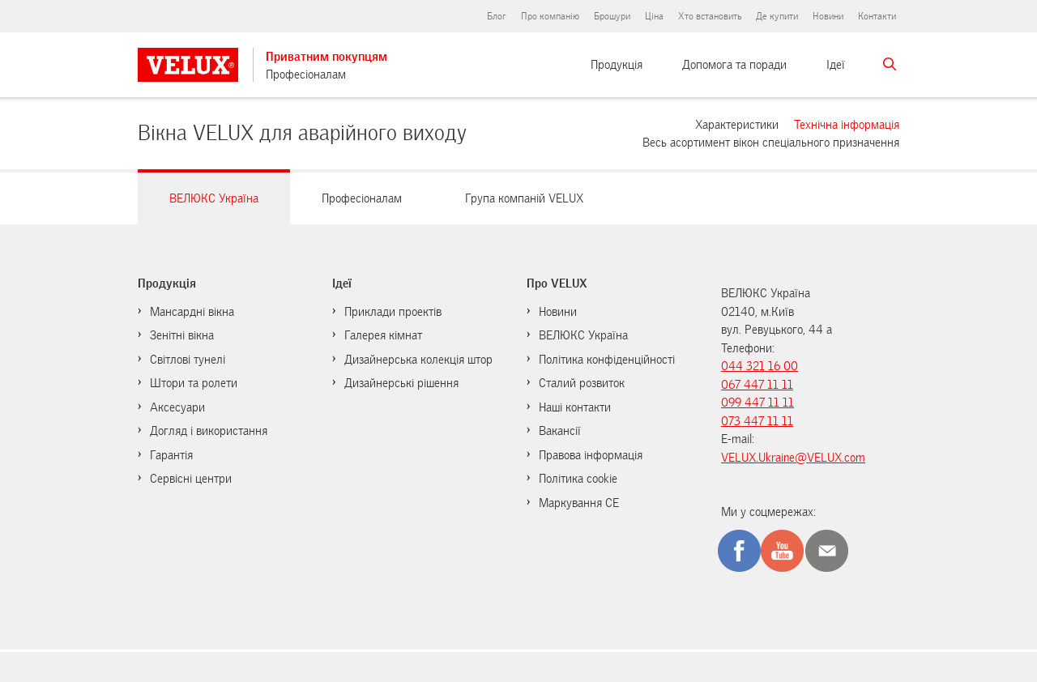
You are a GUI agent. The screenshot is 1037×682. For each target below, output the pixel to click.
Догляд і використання (208, 431)
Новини (828, 16)
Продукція (616, 65)
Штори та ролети (193, 383)
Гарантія (171, 455)
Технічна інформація (846, 124)
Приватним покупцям (326, 56)
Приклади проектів (393, 312)
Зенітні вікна (182, 335)
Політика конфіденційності (607, 359)
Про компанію (550, 16)
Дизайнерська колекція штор (418, 359)
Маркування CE (579, 503)
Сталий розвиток (582, 383)
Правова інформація (590, 455)
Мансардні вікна (192, 312)
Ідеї (835, 65)
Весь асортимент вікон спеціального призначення (770, 141)
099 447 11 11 (757, 402)
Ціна (654, 16)
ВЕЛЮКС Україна (583, 335)
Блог (496, 16)
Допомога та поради (734, 65)
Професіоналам (306, 74)
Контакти (877, 16)
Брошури (612, 16)
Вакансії (560, 431)
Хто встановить (709, 16)
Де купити (777, 16)
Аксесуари (177, 407)
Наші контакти (575, 407)
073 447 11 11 (757, 421)
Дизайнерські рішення (401, 383)
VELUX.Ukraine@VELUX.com (793, 457)
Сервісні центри (191, 478)
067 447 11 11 (757, 384)
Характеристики (737, 124)
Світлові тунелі (187, 359)
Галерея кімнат (383, 335)
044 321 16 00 (759, 366)
